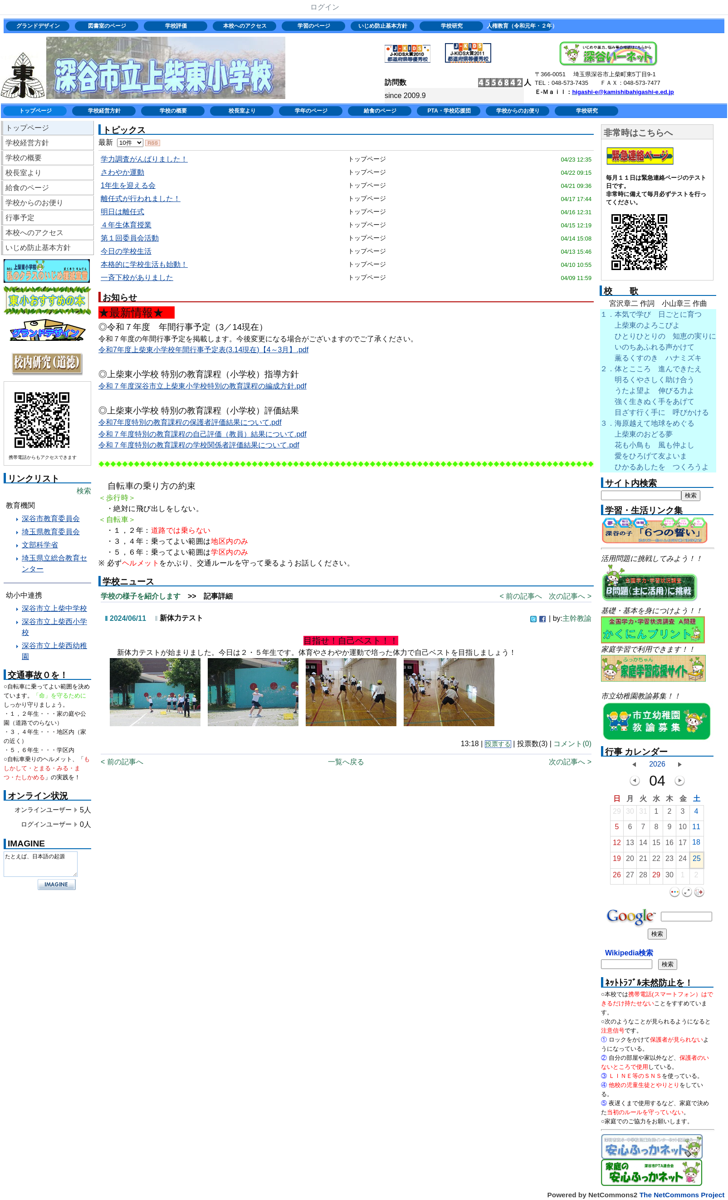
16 (669, 845)
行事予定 (19, 217)
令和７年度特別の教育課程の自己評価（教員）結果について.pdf (202, 434)
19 (617, 861)
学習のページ (314, 26)
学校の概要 (173, 111)
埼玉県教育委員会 (51, 532)
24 (683, 861)
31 (643, 813)
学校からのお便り (518, 111)
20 (630, 861)
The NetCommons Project (682, 1195)
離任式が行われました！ (141, 198)
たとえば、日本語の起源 (41, 864)
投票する (498, 744)
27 (630, 877)
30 (630, 813)
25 (697, 861)
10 (683, 829)
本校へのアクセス (245, 26)
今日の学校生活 (126, 251)
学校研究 (452, 26)
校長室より (242, 111)
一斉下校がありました (137, 277)
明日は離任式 (122, 212)
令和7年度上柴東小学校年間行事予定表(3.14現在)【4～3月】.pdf (203, 350)
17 (683, 845)
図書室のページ (107, 26)
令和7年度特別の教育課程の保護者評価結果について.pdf (190, 422)
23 (669, 861)
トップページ (35, 111)
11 (696, 829)
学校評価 (176, 26)
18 (696, 844)
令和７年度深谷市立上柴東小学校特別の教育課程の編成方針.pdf (202, 386)
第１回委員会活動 (130, 238)
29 (617, 813)
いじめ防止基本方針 (382, 26)
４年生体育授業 (126, 225)
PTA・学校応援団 (448, 111)
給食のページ (380, 111)
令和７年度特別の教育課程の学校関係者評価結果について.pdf (198, 445)
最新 (120, 142)
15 (656, 845)
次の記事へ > (570, 596)
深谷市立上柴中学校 (54, 608)
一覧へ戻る (346, 762)
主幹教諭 (576, 618)
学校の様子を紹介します (141, 596)
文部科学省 (40, 545)
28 (643, 877)
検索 (84, 491)
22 (656, 861)
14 (643, 845)
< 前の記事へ (520, 596)
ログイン (324, 7)
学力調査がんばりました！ (144, 159)
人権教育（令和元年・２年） (521, 26)
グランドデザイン (38, 26)
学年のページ (311, 111)
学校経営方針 (104, 111)
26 (617, 877)
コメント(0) (572, 744)
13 (630, 845)
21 (643, 861)
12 (617, 845)
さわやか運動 (122, 172)
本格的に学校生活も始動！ (144, 264)
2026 (657, 764)
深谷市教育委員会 (51, 518)
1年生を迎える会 (128, 185)
